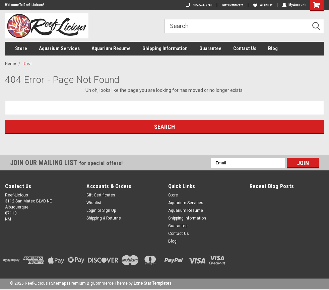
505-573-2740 (199, 5)
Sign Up (109, 210)
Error (27, 63)
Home (10, 63)
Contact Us (244, 48)
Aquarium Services (59, 48)
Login (91, 210)
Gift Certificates (100, 195)
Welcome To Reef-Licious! (24, 5)
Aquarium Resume (111, 48)
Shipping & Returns (103, 218)
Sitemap (58, 283)
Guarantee (210, 48)
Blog (273, 48)
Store (21, 48)
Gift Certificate (232, 5)
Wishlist (262, 5)
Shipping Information (165, 48)
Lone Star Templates (153, 283)
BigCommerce (100, 283)
